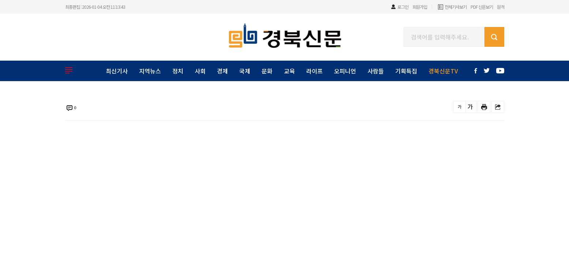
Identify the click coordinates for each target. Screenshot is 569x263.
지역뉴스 (150, 70)
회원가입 (419, 7)
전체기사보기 (456, 7)
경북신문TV (443, 70)
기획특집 (406, 70)
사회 (200, 70)
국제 (244, 70)
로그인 (402, 7)
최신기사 (117, 70)
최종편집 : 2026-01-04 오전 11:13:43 (95, 7)
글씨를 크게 (470, 107)
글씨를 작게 (459, 107)
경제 (222, 70)
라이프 (314, 70)
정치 (177, 70)
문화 (267, 70)
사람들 (375, 70)
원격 (500, 7)
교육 (289, 70)
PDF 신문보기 (482, 7)
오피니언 (345, 70)
